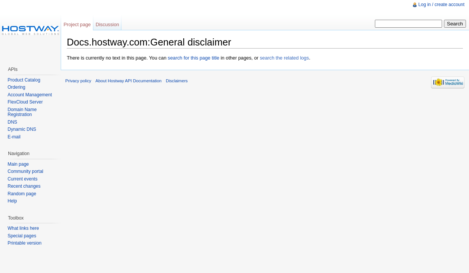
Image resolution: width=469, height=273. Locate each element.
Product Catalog (24, 80)
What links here (23, 228)
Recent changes (24, 186)
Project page (77, 24)
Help (12, 201)
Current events (23, 179)
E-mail (14, 137)
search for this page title (193, 58)
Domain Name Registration (22, 112)
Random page (22, 193)
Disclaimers (177, 80)
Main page (18, 164)
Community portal (25, 171)
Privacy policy (78, 80)
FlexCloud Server (25, 102)
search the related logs (284, 58)
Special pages (22, 235)
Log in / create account (441, 4)
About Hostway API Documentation (129, 80)
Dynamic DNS (22, 129)
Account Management (30, 94)
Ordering (16, 87)
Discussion (107, 24)
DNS (12, 122)
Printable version (24, 243)
